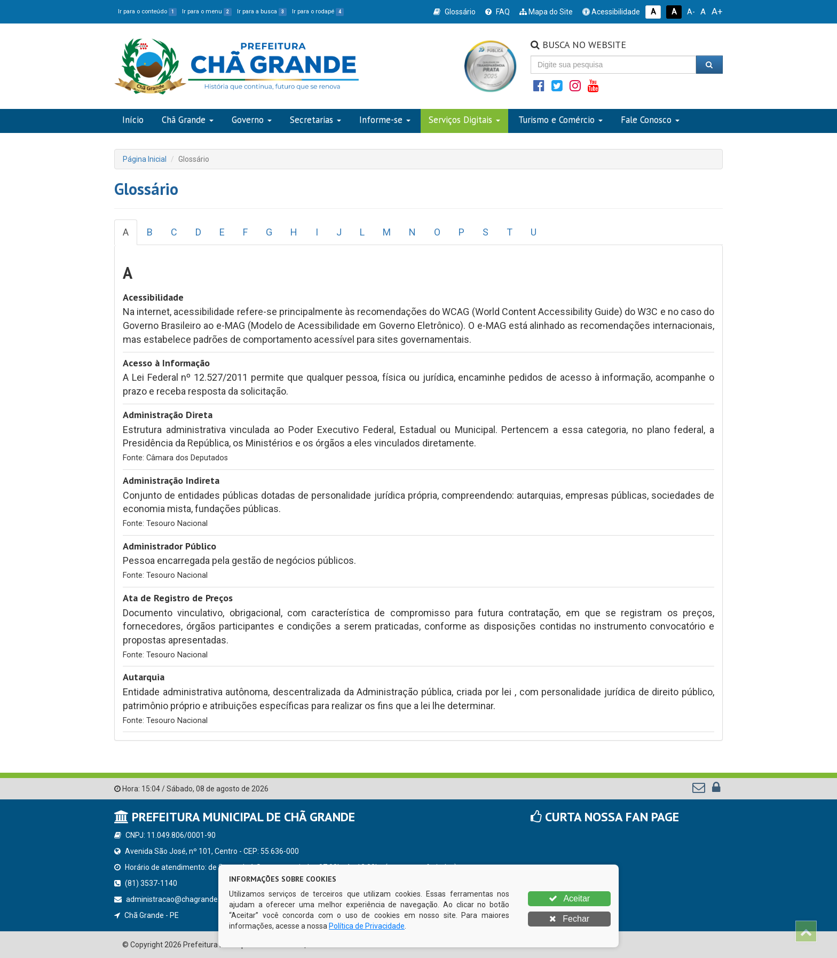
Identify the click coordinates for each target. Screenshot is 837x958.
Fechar (569, 918)
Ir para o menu (207, 11)
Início (133, 119)
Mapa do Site (546, 11)
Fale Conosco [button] (650, 119)
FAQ (497, 11)
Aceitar (569, 898)
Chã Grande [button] (188, 119)
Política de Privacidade (367, 926)
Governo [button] (252, 119)
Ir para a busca (262, 11)
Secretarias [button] (315, 119)
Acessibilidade (611, 11)
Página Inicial (145, 159)
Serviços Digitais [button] (464, 119)
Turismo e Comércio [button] (560, 119)
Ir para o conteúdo (147, 11)
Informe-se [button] (384, 119)
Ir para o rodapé (318, 11)
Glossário (454, 11)
